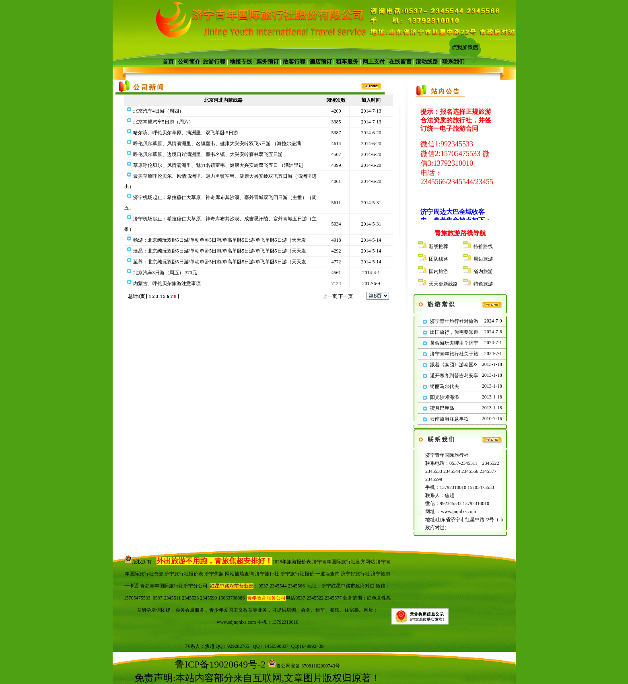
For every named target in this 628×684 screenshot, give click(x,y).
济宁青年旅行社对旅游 (454, 321)
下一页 (345, 296)
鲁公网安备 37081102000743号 (304, 666)
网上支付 (373, 62)
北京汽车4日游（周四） (158, 111)
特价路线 (483, 246)
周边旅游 (483, 259)
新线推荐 (438, 246)
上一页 (330, 296)
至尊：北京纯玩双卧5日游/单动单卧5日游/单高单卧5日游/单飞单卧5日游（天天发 (219, 262)
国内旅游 (438, 271)
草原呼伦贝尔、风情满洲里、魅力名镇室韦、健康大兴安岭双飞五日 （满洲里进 (218, 165)
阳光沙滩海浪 (444, 397)
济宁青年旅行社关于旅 (454, 354)
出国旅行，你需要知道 (454, 332)
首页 (168, 62)
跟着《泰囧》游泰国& (453, 365)
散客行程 (294, 62)
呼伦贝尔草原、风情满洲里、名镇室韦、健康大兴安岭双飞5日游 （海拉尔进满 (217, 143)
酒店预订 (320, 62)
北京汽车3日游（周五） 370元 (165, 272)
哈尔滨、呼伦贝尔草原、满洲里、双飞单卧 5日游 (185, 133)
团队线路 (438, 259)
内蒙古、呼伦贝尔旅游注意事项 (167, 283)
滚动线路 (427, 62)
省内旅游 (483, 271)
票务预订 (267, 62)
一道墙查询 (327, 574)
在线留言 (400, 62)
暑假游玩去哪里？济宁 (454, 343)
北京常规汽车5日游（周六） (163, 122)
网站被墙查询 (239, 574)
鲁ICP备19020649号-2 (220, 664)
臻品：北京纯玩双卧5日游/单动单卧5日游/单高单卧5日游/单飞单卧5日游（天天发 (219, 251)
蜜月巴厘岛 (442, 408)
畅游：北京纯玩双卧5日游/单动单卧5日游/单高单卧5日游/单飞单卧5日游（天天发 (219, 240)
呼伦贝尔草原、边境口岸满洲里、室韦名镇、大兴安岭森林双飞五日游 (208, 154)
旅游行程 (214, 62)
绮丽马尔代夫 (444, 386)
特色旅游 (483, 284)
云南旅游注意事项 (449, 419)
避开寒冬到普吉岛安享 (454, 375)
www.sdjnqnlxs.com (236, 622)
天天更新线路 (443, 284)
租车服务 (347, 62)
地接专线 (241, 62)
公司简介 (189, 62)
